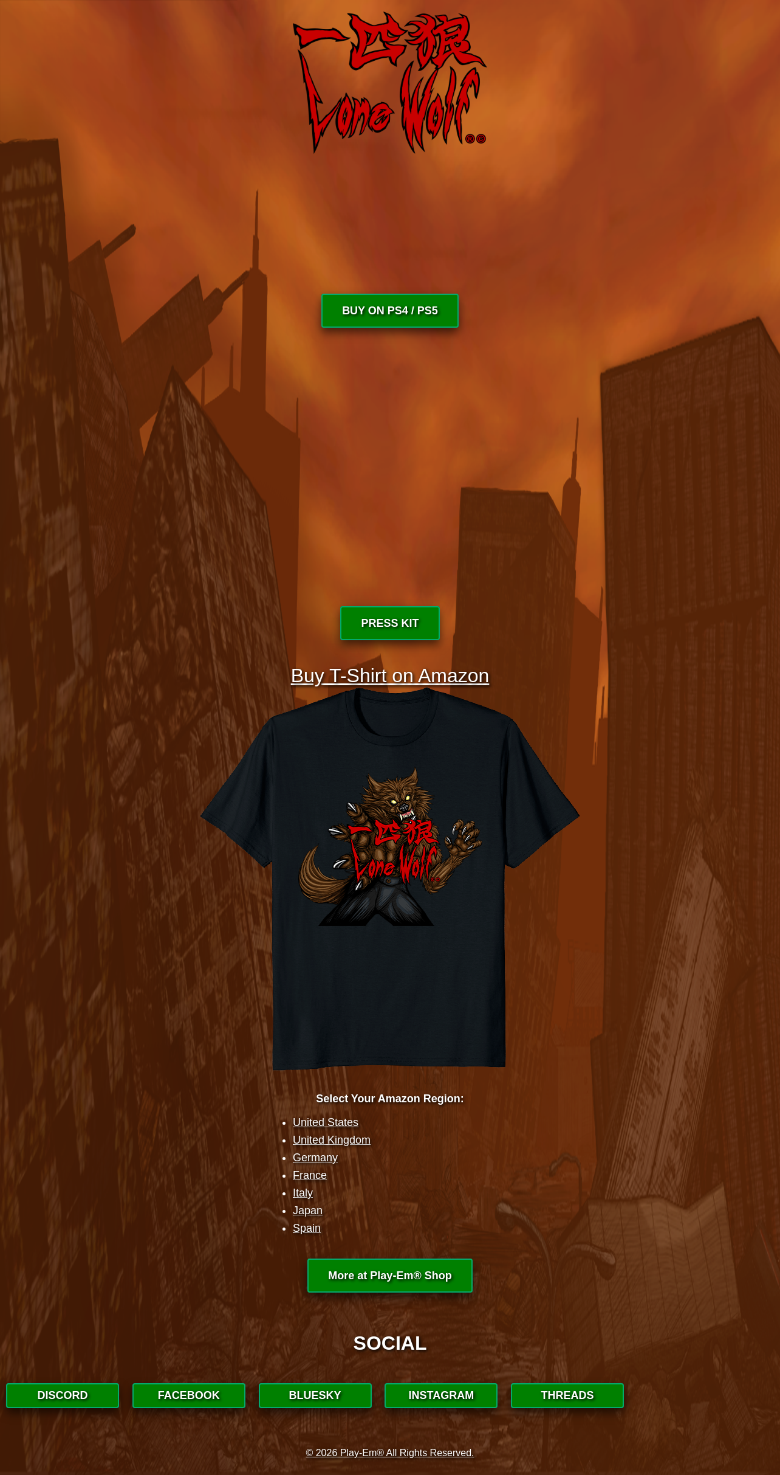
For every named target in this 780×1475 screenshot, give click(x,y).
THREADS (567, 1395)
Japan (308, 1210)
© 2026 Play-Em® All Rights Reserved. (390, 1453)
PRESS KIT (390, 623)
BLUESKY (315, 1395)
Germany (315, 1158)
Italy (303, 1193)
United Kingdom (332, 1140)
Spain (307, 1228)
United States (325, 1122)
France (310, 1175)
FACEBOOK (189, 1395)
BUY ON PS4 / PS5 (390, 311)
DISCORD (62, 1395)
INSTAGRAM (441, 1395)
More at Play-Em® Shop (389, 1275)
